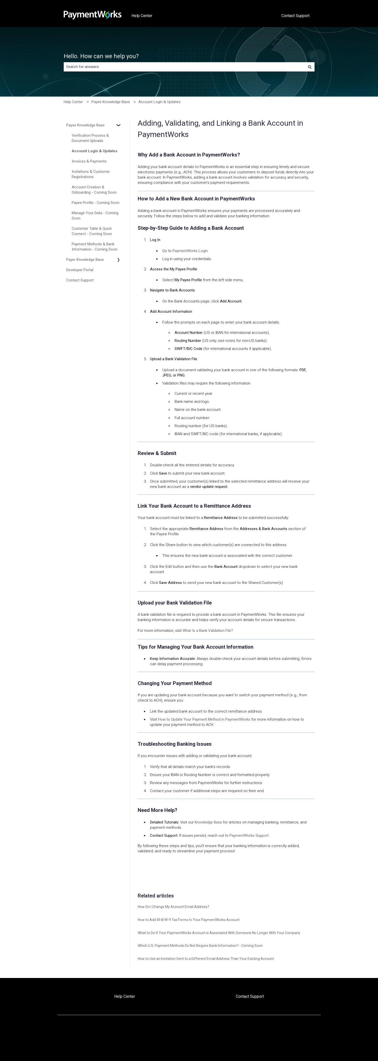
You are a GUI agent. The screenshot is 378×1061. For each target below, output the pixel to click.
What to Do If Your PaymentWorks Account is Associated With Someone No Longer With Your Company (219, 933)
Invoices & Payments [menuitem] (89, 161)
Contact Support (295, 15)
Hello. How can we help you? (101, 56)
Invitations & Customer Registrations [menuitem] (91, 174)
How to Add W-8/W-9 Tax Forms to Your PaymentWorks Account (189, 920)
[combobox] (184, 66)
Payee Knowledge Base (111, 102)
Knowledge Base (208, 822)
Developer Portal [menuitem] (79, 270)
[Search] (310, 66)
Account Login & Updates (159, 102)
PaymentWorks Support (249, 835)
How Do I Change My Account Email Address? (173, 907)
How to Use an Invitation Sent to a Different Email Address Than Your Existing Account (206, 959)
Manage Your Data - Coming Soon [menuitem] (95, 215)
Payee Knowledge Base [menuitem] (85, 125)
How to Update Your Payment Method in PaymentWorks (204, 719)
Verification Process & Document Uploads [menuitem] (90, 138)
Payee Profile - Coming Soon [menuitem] (95, 202)
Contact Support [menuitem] (80, 280)
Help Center (141, 15)
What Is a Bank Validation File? (208, 630)
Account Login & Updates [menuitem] (94, 151)
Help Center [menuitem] (124, 996)
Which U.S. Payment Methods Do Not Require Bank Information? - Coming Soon (200, 946)
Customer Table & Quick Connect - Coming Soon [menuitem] (92, 231)
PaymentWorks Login (190, 251)
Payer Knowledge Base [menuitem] (85, 259)
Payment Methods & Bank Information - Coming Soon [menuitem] (94, 247)
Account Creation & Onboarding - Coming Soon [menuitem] (94, 190)
